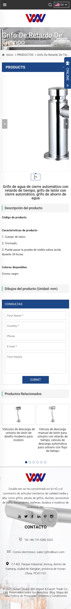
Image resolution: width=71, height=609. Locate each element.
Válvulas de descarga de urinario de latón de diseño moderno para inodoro (18, 434)
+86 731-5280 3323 (41, 540)
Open (67, 74)
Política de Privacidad (23, 596)
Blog (52, 592)
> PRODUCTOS (23, 55)
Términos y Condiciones (52, 596)
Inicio (9, 55)
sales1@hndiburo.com (50, 552)
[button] (26, 462)
